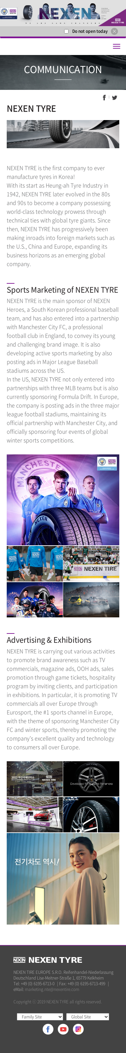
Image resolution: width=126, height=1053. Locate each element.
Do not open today (90, 31)
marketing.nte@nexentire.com (52, 989)
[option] (63, 13)
